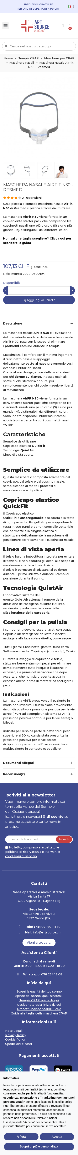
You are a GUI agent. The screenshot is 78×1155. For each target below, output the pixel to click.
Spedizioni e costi (18, 1044)
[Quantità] (39, 290)
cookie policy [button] (63, 1101)
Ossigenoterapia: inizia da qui (39, 1005)
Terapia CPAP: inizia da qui (39, 1000)
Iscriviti (64, 839)
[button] (39, 942)
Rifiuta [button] (21, 1136)
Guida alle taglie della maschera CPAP (39, 1013)
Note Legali (13, 1031)
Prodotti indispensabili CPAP (39, 1009)
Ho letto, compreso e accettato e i (32, 852)
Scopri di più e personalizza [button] (39, 1146)
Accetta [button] (57, 1136)
